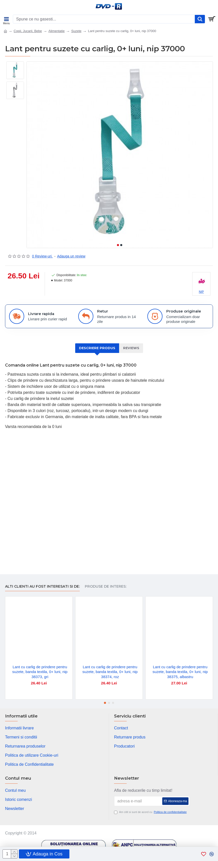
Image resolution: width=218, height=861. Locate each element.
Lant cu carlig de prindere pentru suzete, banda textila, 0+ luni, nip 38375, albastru (180, 672)
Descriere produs (96, 348)
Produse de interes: (105, 586)
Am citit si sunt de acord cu (150, 812)
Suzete (76, 31)
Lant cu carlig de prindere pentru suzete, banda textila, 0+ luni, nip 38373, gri (40, 672)
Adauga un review (71, 256)
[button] (118, 245)
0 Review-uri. (42, 256)
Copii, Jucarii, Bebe (28, 31)
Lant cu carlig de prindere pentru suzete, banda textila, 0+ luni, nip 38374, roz (110, 672)
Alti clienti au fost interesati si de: (42, 586)
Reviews (131, 348)
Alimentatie (56, 31)
